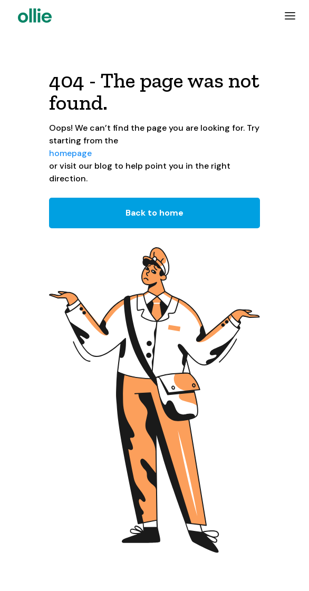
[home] (32, 15)
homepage (70, 153)
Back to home (154, 212)
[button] (290, 16)
